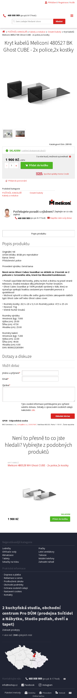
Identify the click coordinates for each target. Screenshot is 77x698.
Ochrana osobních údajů (16, 588)
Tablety (6, 558)
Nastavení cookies (13, 591)
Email (5, 378)
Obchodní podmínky (13, 584)
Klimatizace (7, 555)
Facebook (27, 684)
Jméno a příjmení (11, 373)
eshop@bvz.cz (22, 425)
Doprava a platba (12, 574)
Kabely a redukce (37, 31)
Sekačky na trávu (10, 561)
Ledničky (6, 548)
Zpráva (6, 385)
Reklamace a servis (13, 578)
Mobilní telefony (46, 558)
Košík (72, 2)
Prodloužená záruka (13, 581)
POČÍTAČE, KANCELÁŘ (17, 31)
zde (33, 410)
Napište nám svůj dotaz (59, 218)
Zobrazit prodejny (11, 629)
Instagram (45, 684)
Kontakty (8, 594)
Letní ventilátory (46, 551)
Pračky (41, 548)
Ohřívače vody (9, 551)
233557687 (32, 425)
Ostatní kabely (54, 31)
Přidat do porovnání (16, 180)
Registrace (63, 2)
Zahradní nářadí (46, 561)
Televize (42, 555)
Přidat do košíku (36, 165)
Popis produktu (38, 233)
